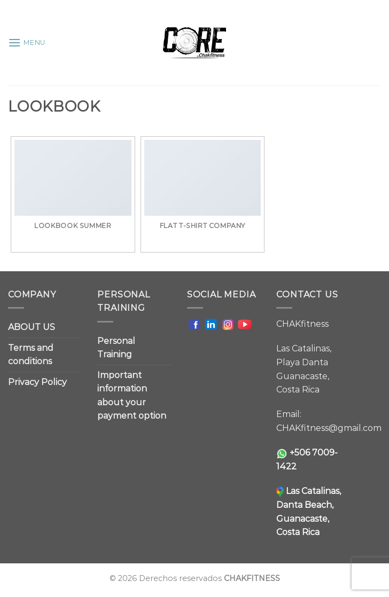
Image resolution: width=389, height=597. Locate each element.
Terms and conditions (30, 355)
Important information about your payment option (131, 395)
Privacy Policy (37, 382)
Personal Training (116, 348)
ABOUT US (31, 327)
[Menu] (26, 42)
